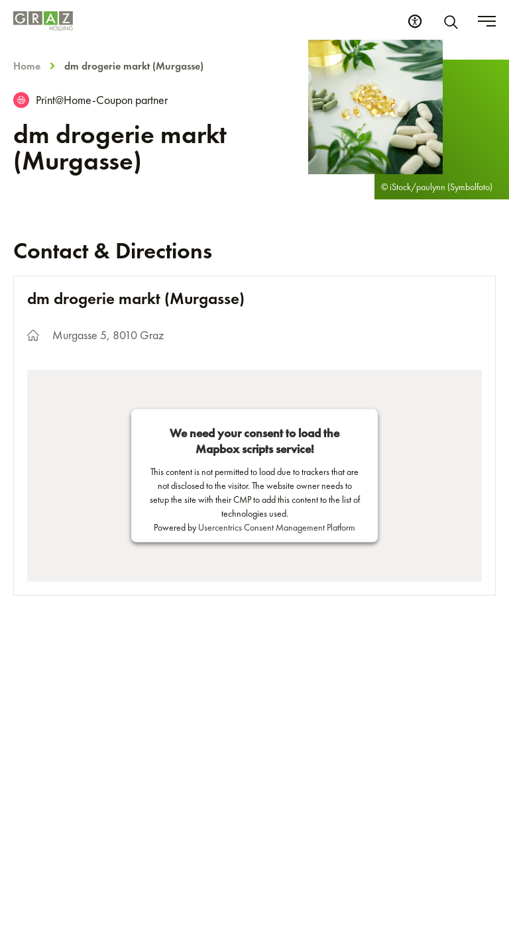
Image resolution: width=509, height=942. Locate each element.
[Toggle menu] (487, 21)
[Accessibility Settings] (415, 21)
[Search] (453, 21)
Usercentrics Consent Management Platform (276, 527)
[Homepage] (43, 20)
